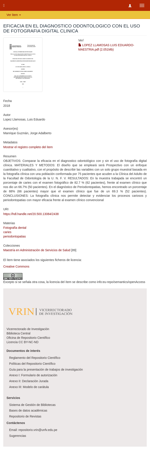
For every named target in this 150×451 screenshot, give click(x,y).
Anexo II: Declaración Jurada (28, 381)
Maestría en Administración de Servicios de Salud (36, 250)
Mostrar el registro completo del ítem (28, 147)
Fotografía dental (14, 227)
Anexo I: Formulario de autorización (33, 375)
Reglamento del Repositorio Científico (34, 357)
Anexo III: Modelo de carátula (29, 387)
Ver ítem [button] (14, 15)
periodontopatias (14, 236)
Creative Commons (16, 266)
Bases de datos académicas (28, 410)
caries (7, 232)
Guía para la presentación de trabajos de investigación (46, 369)
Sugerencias (17, 435)
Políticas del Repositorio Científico (32, 363)
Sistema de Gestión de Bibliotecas (32, 405)
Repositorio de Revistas (25, 416)
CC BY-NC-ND (28, 342)
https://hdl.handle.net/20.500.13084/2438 (31, 214)
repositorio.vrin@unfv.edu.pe (38, 430)
